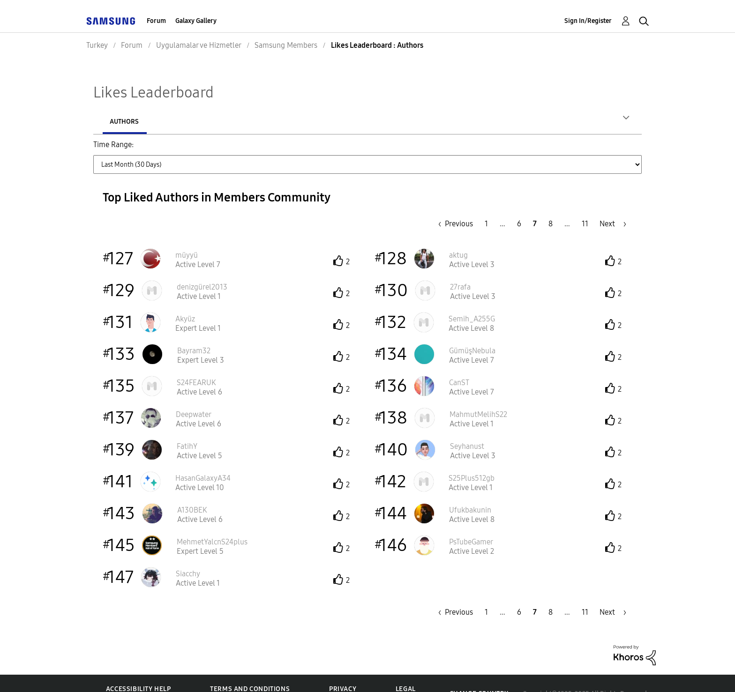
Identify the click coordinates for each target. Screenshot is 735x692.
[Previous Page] (453, 202)
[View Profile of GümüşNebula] (472, 329)
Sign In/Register (588, 21)
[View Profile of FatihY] (187, 425)
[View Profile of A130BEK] (192, 488)
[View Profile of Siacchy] (188, 552)
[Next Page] (612, 202)
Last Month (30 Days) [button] (334, 150)
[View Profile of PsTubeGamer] (471, 520)
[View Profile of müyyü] (186, 234)
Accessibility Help (138, 668)
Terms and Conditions (250, 668)
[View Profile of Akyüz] (185, 297)
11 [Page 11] (585, 202)
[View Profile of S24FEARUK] (196, 361)
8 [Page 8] (550, 202)
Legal (406, 668)
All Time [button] (563, 150)
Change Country (479, 673)
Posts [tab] (182, 122)
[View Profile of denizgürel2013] (202, 265)
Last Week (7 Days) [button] (253, 150)
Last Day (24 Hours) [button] (177, 150)
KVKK (404, 678)
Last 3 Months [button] (406, 150)
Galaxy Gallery (196, 21)
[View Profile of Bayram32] (193, 329)
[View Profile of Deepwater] (193, 393)
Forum (156, 21)
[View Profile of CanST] (459, 361)
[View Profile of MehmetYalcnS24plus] (212, 520)
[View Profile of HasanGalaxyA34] (203, 457)
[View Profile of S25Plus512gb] (472, 457)
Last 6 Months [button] (467, 150)
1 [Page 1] (486, 202)
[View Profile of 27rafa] (460, 265)
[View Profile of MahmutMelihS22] (478, 393)
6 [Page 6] (519, 202)
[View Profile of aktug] (458, 234)
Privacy (342, 668)
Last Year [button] (520, 150)
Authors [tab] (124, 122)
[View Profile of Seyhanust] (467, 425)
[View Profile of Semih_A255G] (472, 297)
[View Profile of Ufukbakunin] (470, 488)
